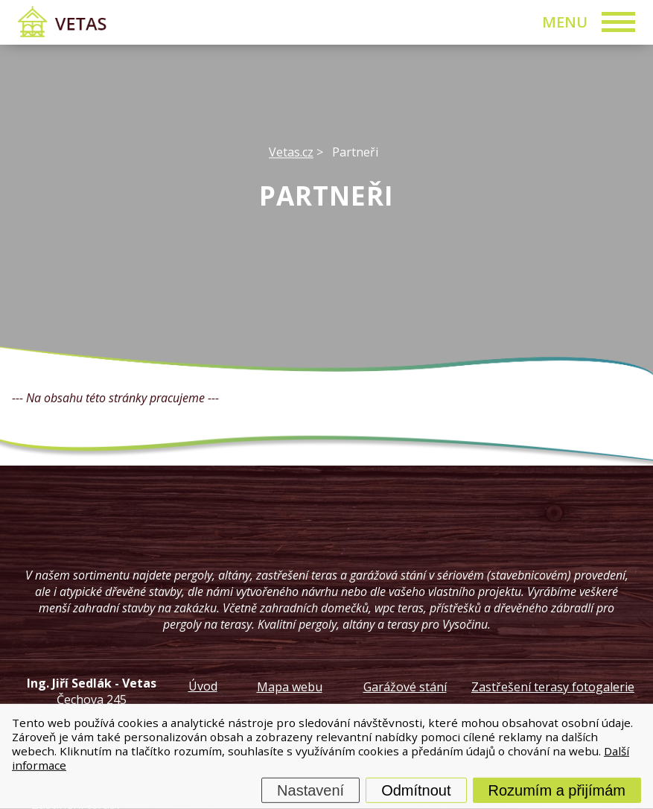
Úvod (202, 686)
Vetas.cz (291, 152)
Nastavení (310, 790)
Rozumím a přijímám (556, 790)
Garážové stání (405, 687)
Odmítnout (415, 790)
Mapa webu (289, 687)
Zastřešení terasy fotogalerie (552, 687)
